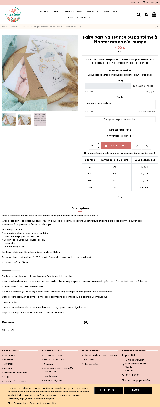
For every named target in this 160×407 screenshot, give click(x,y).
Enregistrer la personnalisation (120, 119)
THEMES (8, 368)
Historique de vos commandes (100, 355)
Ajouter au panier (116, 145)
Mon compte (91, 363)
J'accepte (138, 390)
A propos (48, 363)
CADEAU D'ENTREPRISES (15, 381)
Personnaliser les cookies (43, 403)
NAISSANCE (9, 355)
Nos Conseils (51, 375)
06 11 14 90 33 (132, 375)
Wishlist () (150, 2)
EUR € (135, 2)
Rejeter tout (108, 390)
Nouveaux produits (54, 359)
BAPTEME (8, 359)
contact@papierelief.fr (137, 380)
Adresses (89, 359)
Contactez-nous (53, 355)
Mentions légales (53, 380)
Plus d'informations (18, 403)
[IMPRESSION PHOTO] (120, 135)
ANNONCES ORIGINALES (16, 372)
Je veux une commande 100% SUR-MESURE (59, 370)
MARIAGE (8, 363)
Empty (120, 80)
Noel (6, 376)
